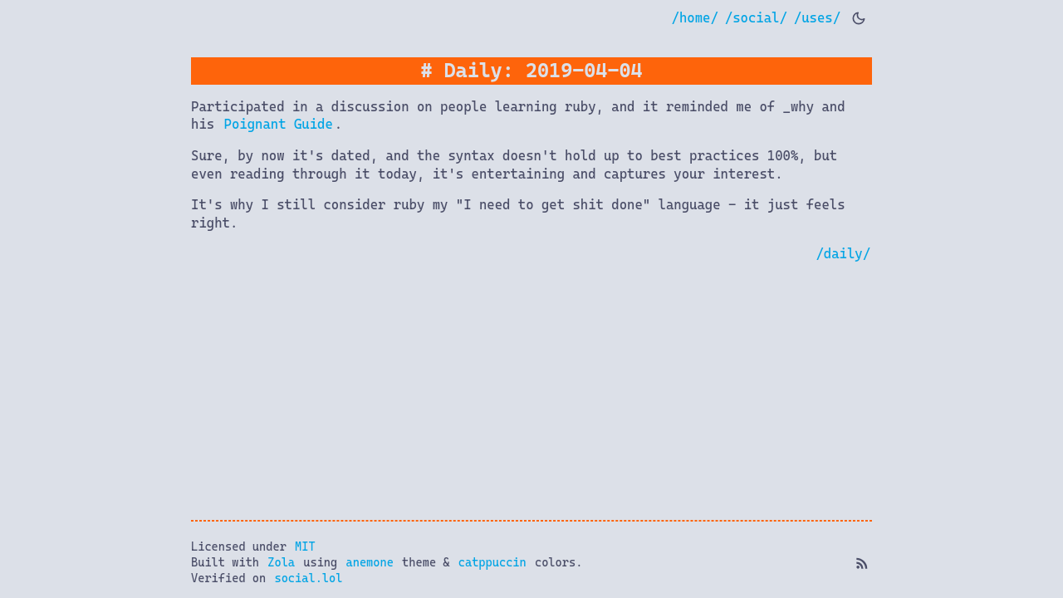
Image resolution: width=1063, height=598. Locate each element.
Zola (281, 562)
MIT (305, 546)
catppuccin (492, 562)
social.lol (308, 578)
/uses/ (817, 18)
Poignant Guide (278, 124)
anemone (369, 562)
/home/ (695, 18)
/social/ (756, 18)
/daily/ (843, 254)
